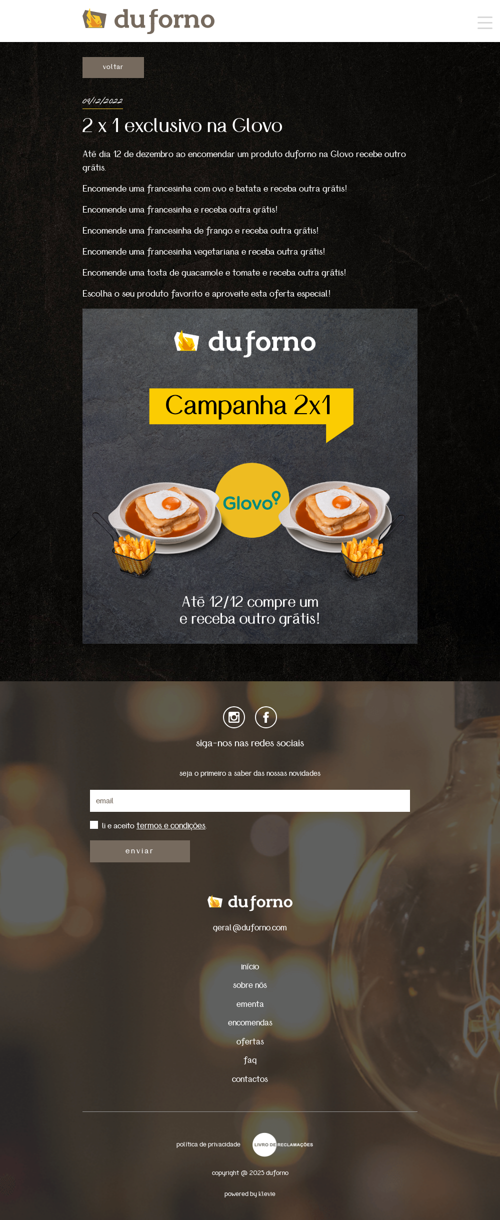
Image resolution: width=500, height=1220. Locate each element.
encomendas (250, 1022)
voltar (113, 67)
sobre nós (250, 985)
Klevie (267, 1194)
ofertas (250, 1041)
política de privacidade (208, 1144)
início (250, 966)
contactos (250, 1079)
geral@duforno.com (250, 927)
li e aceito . (154, 825)
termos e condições (171, 825)
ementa (250, 1004)
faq (250, 1060)
